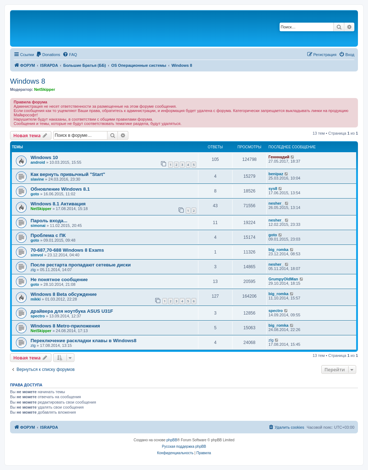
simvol (37, 255)
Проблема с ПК (48, 235)
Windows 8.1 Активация (58, 203)
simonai (38, 225)
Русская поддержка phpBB (184, 446)
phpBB (171, 440)
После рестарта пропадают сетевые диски (81, 264)
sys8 (272, 188)
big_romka (278, 249)
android (38, 162)
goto (35, 194)
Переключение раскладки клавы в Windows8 (83, 340)
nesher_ (276, 203)
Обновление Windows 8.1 (60, 189)
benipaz (275, 174)
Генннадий (278, 157)
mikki (36, 299)
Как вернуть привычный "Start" (68, 174)
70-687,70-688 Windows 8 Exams (67, 250)
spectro (38, 316)
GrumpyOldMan (283, 279)
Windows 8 (27, 81)
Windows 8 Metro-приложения (65, 326)
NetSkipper (44, 89)
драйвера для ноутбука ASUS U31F (72, 311)
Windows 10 (44, 157)
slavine (37, 179)
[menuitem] (48, 54)
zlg (33, 269)
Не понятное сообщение (59, 279)
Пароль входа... (49, 220)
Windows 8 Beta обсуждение (64, 294)
